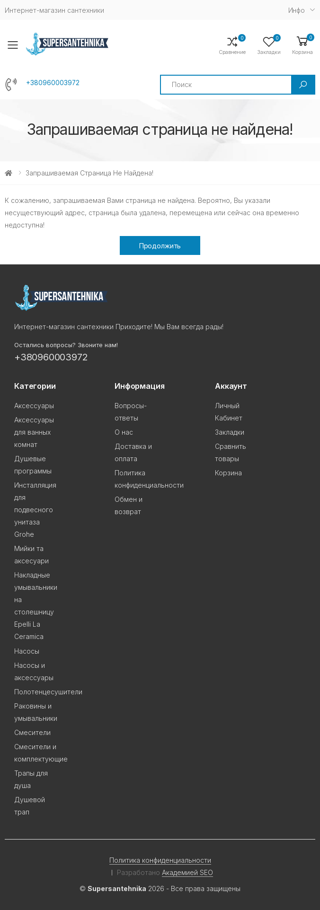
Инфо (296, 10)
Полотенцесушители (48, 692)
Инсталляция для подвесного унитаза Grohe (35, 509)
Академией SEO (187, 872)
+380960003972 (53, 83)
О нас (124, 432)
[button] (302, 45)
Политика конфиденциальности (160, 860)
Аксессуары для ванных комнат (34, 432)
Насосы (26, 651)
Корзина (228, 473)
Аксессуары (34, 406)
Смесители (32, 732)
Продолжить (160, 246)
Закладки (229, 432)
